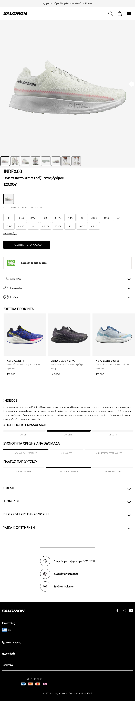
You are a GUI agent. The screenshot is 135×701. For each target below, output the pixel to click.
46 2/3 (82, 226)
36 (9, 217)
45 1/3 (58, 226)
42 (118, 217)
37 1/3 (33, 217)
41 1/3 (106, 217)
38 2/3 (58, 217)
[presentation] (131, 84)
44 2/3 (45, 226)
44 (33, 226)
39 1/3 (70, 217)
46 (70, 226)
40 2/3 (94, 217)
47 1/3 (94, 226)
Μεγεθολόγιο (10, 233)
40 (82, 217)
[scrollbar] (69, 388)
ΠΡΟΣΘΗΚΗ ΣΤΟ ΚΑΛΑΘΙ (27, 244)
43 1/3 (21, 226)
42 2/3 (9, 226)
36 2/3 (21, 217)
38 (45, 217)
